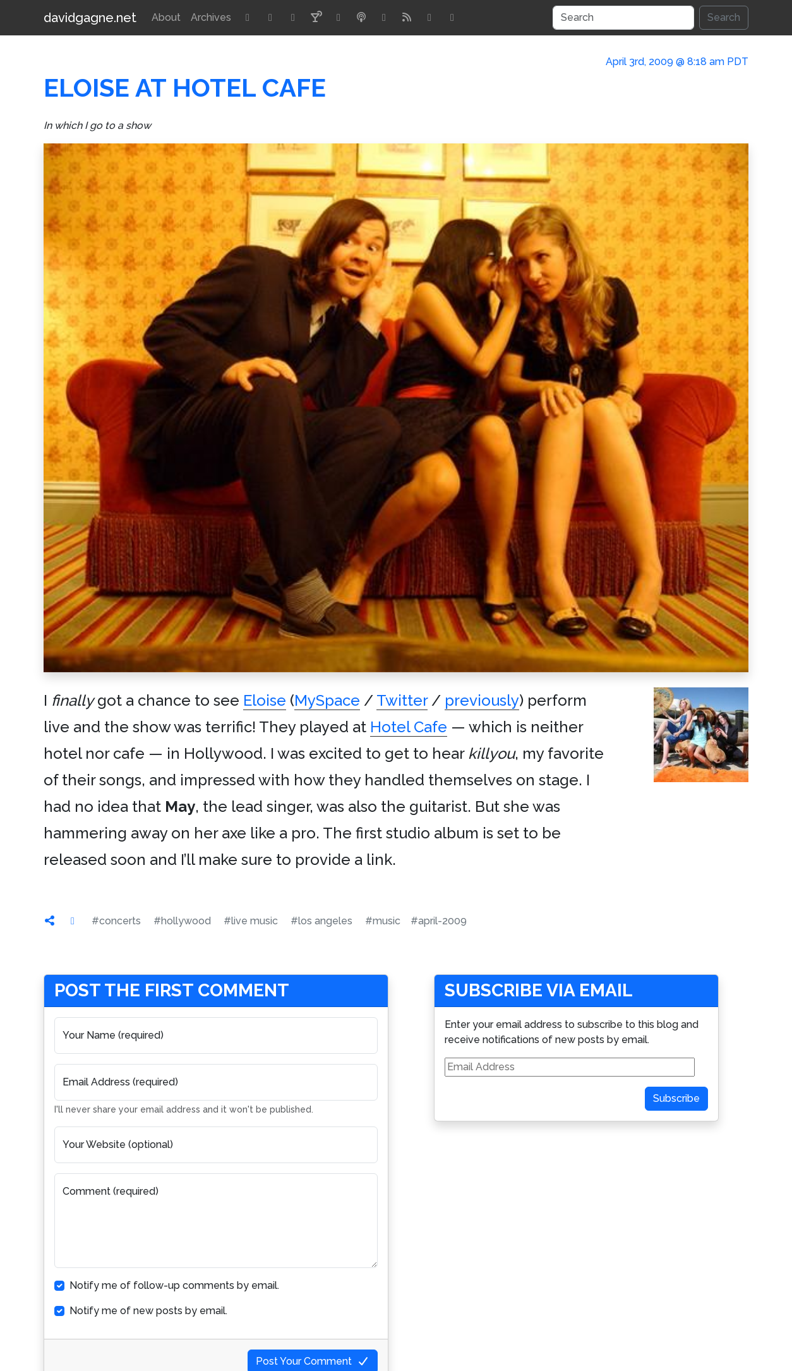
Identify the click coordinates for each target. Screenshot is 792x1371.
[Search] (623, 18)
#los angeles (321, 921)
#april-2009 (439, 921)
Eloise (264, 700)
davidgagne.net (90, 17)
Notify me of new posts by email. (148, 1311)
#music (382, 921)
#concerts (116, 921)
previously (482, 700)
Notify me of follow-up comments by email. (174, 1285)
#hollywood (182, 921)
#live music (251, 921)
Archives (211, 17)
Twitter (402, 700)
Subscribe (676, 1098)
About (166, 17)
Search (723, 17)
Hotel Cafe (408, 727)
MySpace (327, 700)
